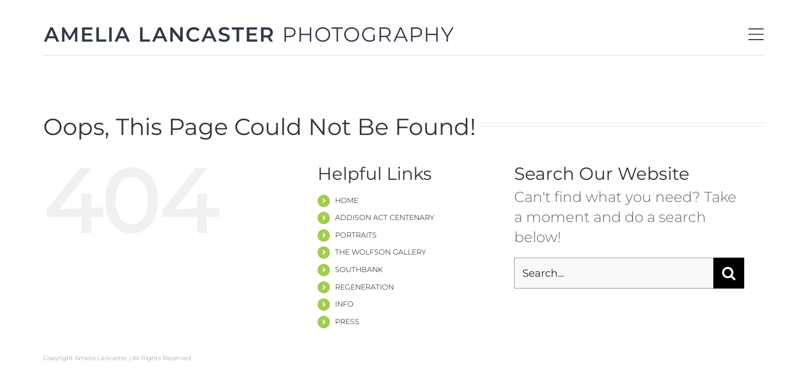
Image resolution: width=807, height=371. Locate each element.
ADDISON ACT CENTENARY (384, 217)
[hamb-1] (756, 35)
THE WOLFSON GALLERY (380, 252)
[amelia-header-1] (249, 33)
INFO (344, 304)
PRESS (347, 321)
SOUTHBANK (359, 269)
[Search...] (613, 273)
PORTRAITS (356, 235)
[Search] (728, 273)
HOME (346, 200)
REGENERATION (364, 287)
